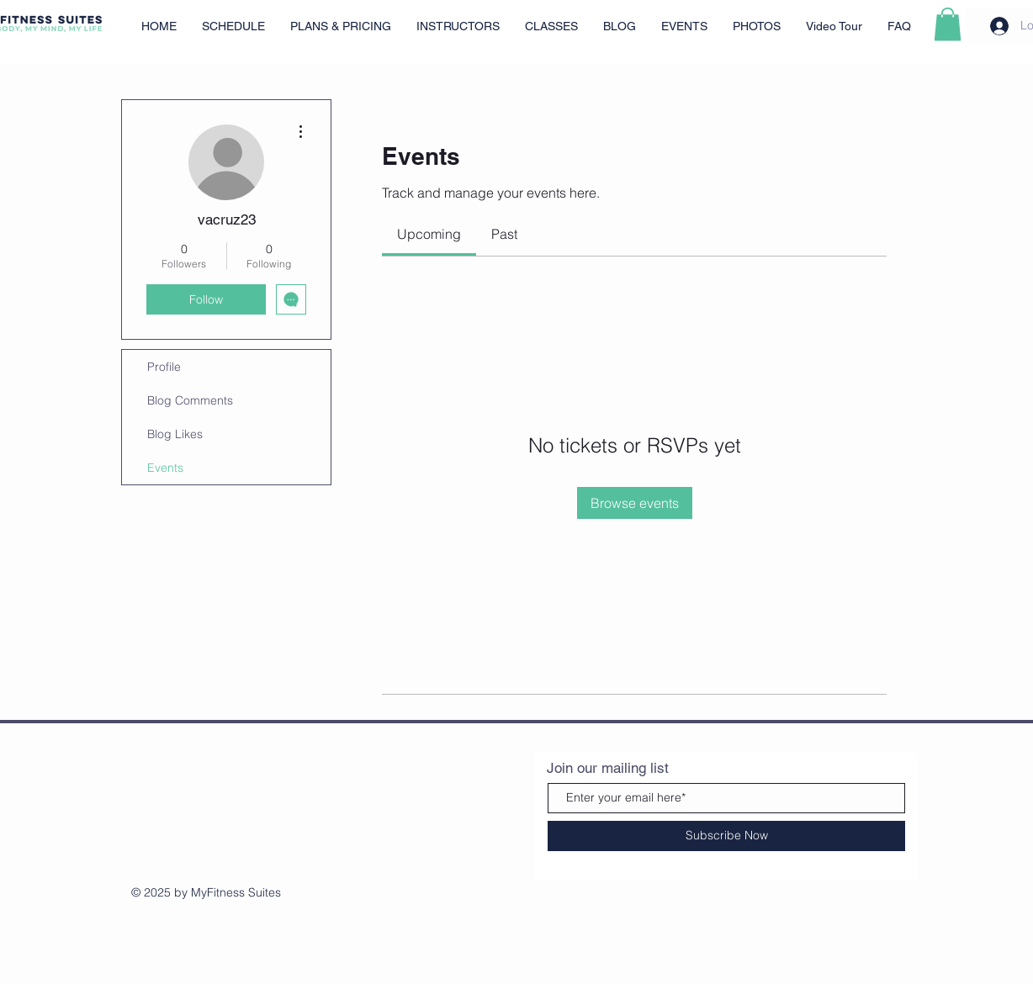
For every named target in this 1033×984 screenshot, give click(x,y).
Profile (164, 366)
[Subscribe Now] (726, 836)
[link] (429, 233)
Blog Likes (175, 434)
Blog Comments (190, 400)
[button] (947, 24)
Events (165, 467)
